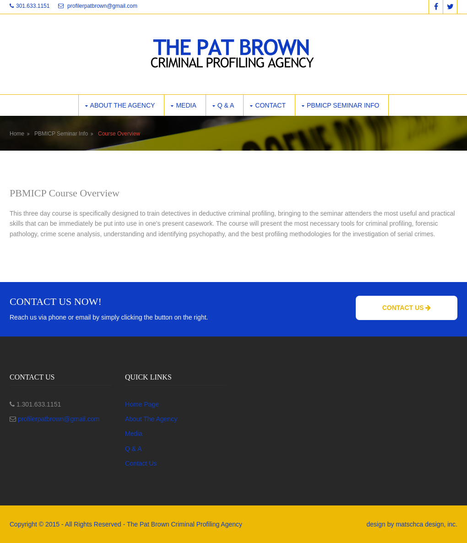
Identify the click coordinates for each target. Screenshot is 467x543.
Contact (270, 105)
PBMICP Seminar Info (343, 105)
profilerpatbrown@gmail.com (102, 6)
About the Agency (122, 105)
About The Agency (151, 419)
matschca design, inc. (426, 524)
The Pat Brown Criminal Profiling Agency (184, 524)
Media (186, 105)
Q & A (225, 105)
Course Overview (119, 133)
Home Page (142, 404)
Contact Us (406, 307)
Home (17, 133)
